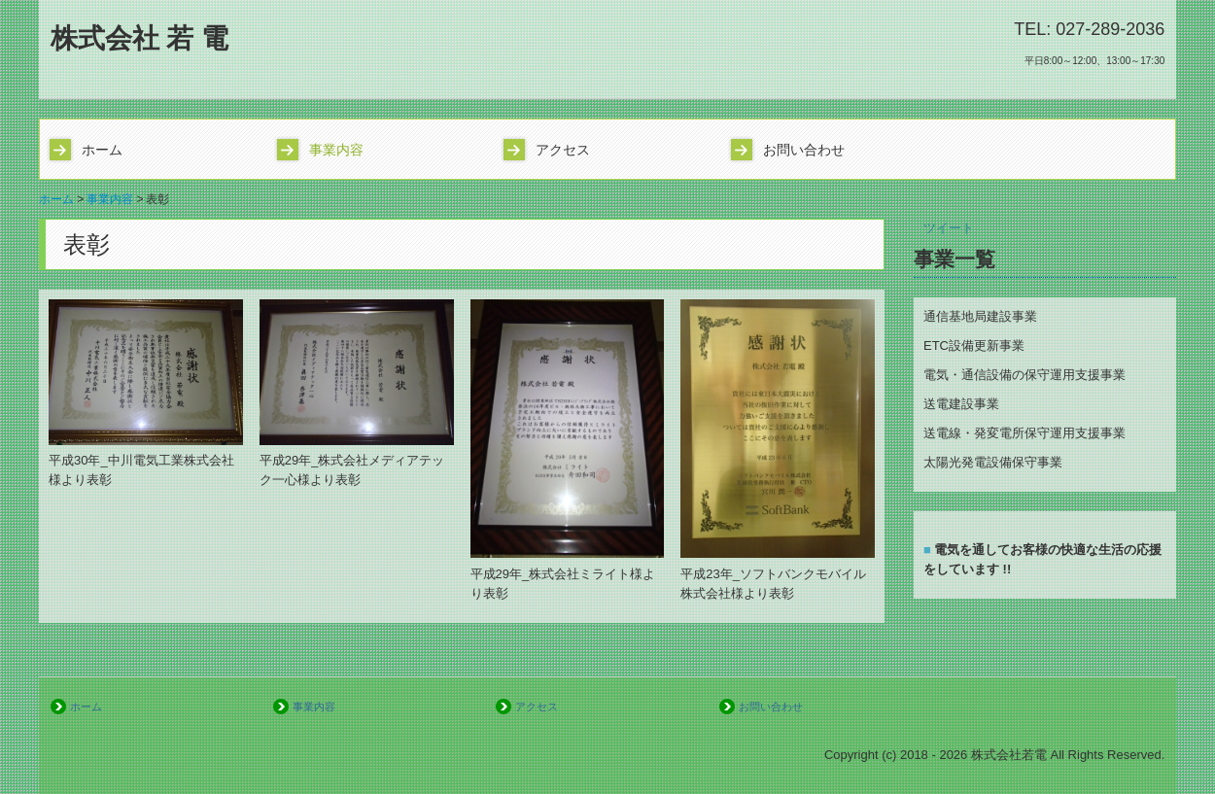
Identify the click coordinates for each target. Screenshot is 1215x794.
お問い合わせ (804, 149)
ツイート (948, 228)
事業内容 (336, 149)
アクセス (563, 149)
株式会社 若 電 (140, 38)
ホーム (102, 149)
